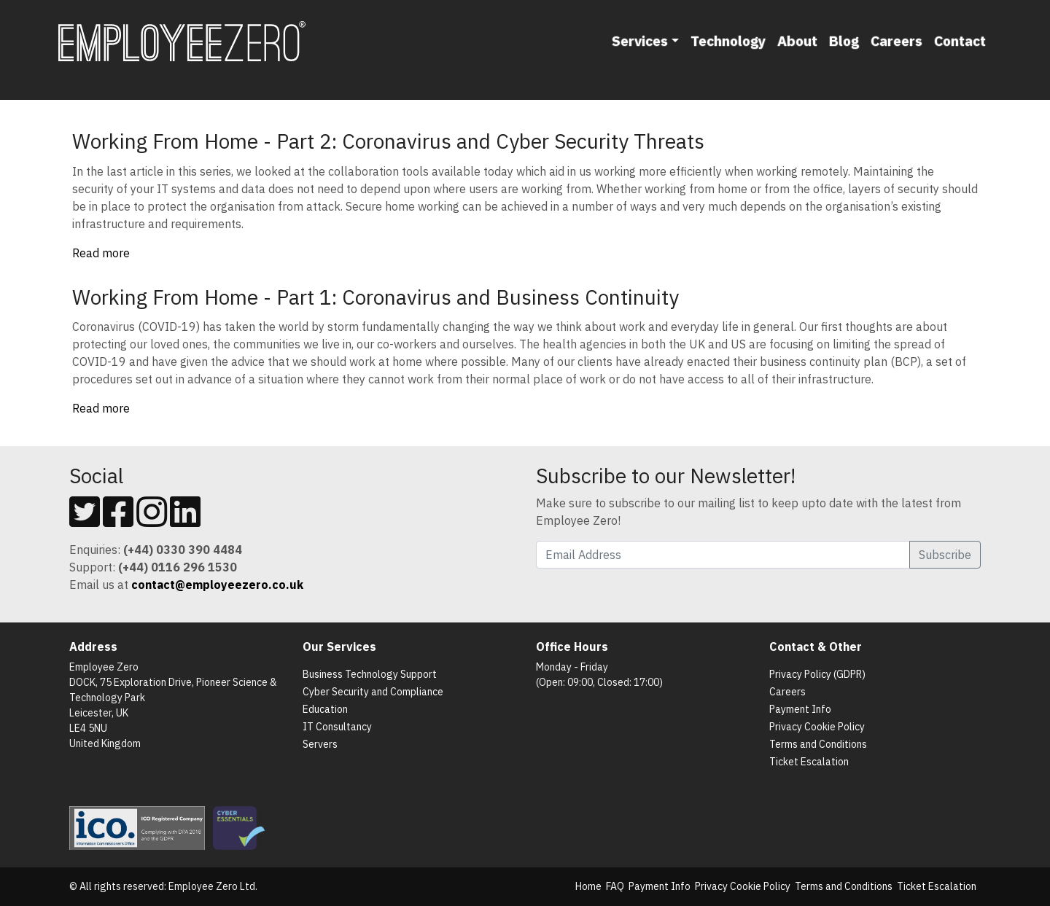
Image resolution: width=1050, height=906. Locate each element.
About (797, 40)
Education (325, 709)
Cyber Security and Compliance (373, 691)
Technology (728, 40)
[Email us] (217, 584)
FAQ (615, 886)
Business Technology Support (370, 674)
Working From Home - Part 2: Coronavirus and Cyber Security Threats (388, 141)
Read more (101, 253)
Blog (844, 40)
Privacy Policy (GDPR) (817, 674)
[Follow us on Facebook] (118, 520)
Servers (320, 744)
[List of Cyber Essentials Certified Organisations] (242, 827)
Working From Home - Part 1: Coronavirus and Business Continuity (375, 297)
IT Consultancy (337, 726)
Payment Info (800, 709)
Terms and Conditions (818, 744)
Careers (896, 40)
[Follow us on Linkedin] (185, 520)
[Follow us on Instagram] (151, 520)
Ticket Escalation (809, 761)
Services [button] (640, 40)
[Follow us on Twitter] (84, 520)
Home (588, 886)
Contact (960, 40)
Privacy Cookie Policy (817, 726)
